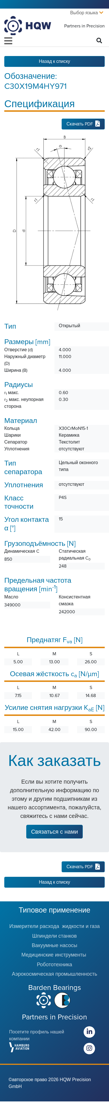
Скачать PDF (83, 124)
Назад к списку (54, 61)
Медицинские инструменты (54, 955)
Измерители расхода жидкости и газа (54, 926)
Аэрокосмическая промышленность (54, 974)
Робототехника (54, 964)
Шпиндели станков (54, 936)
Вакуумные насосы (54, 945)
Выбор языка (84, 13)
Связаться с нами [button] (54, 831)
